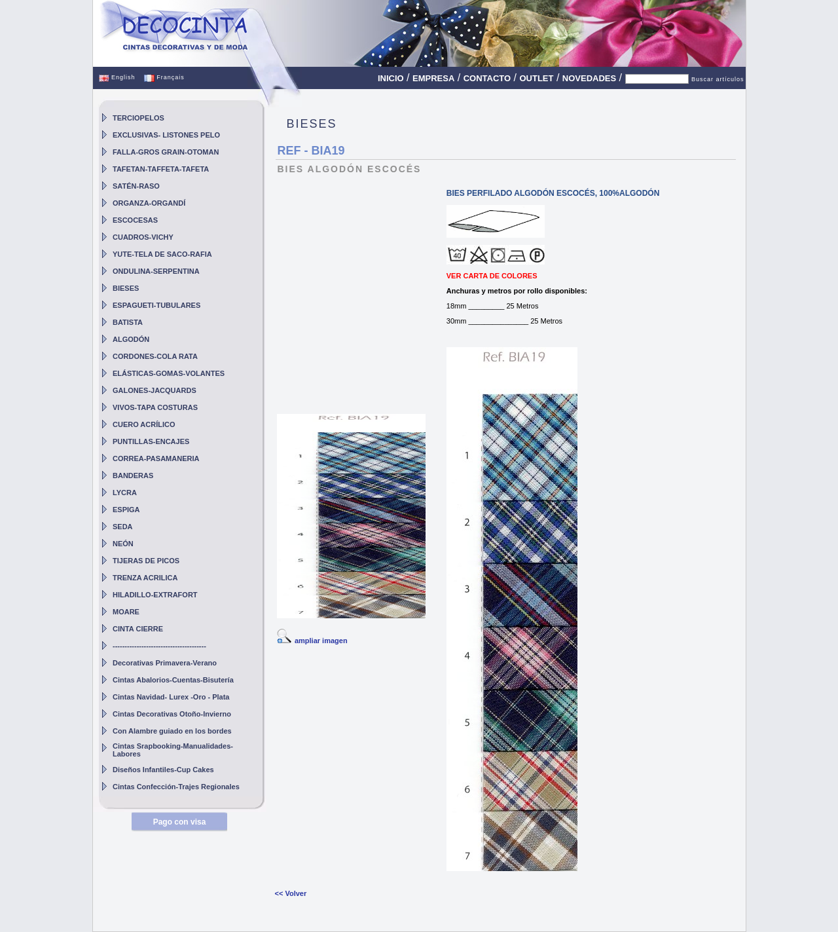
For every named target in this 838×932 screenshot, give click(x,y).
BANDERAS (133, 475)
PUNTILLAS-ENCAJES (151, 441)
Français (164, 77)
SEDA (123, 527)
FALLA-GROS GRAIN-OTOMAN (166, 152)
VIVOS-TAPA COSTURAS (155, 407)
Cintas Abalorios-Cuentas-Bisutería (173, 680)
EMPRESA (433, 78)
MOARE (126, 612)
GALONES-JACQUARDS (154, 390)
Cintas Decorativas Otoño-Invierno (172, 714)
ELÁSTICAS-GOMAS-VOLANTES (169, 373)
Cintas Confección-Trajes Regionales (176, 787)
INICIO (391, 78)
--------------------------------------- (159, 646)
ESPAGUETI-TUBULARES (156, 305)
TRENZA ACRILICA (145, 578)
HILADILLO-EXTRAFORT (155, 595)
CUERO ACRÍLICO (144, 424)
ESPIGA (126, 509)
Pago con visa (179, 822)
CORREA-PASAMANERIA (156, 458)
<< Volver (290, 893)
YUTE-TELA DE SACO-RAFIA (162, 254)
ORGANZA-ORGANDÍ (149, 203)
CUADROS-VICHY (143, 237)
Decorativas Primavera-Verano (165, 663)
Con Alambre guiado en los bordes (172, 731)
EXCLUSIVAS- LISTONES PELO (166, 135)
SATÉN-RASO (136, 186)
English (117, 77)
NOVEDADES (589, 78)
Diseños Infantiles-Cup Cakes (163, 770)
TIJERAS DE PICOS (146, 561)
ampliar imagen (321, 640)
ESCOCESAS (135, 220)
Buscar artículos (717, 79)
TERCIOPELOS (138, 118)
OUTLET (536, 78)
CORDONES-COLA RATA (155, 356)
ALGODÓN (131, 339)
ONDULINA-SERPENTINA (156, 271)
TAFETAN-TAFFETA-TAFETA (161, 169)
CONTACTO (487, 78)
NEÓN (123, 544)
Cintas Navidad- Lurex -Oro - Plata (171, 697)
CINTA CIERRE (138, 629)
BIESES (126, 288)
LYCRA (125, 492)
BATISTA (128, 322)
